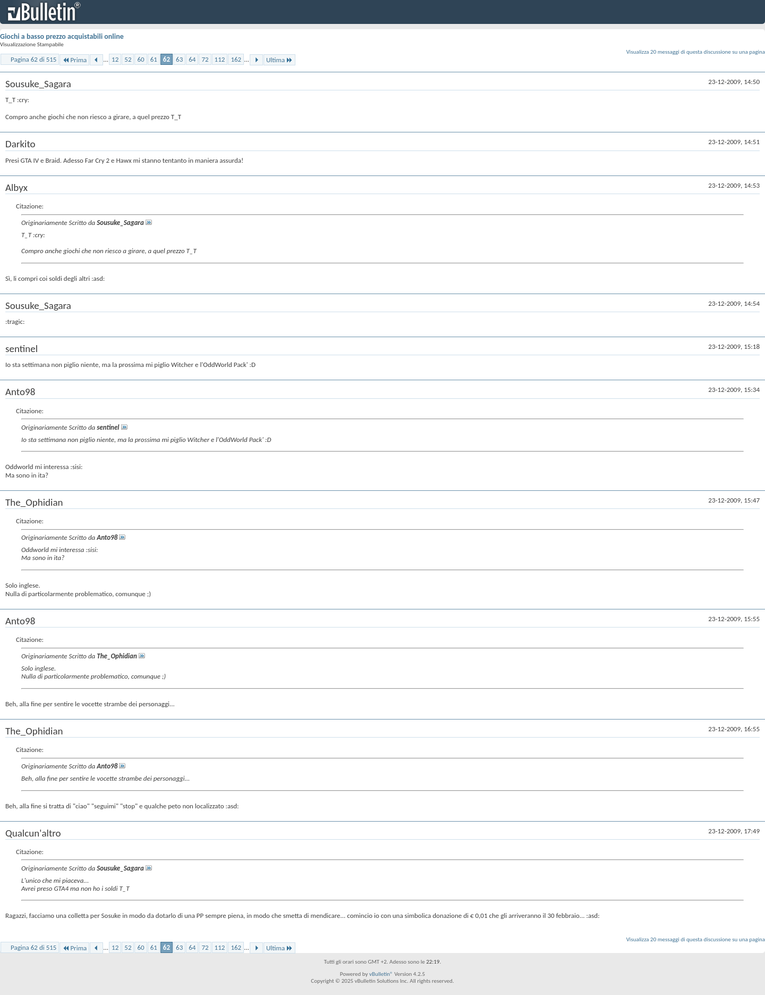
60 (140, 59)
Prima (74, 60)
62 (166, 59)
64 (192, 59)
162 (236, 59)
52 (127, 59)
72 (204, 59)
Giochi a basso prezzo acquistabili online (62, 36)
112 (220, 59)
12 (115, 59)
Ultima (279, 60)
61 (153, 59)
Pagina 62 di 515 (33, 59)
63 (179, 59)
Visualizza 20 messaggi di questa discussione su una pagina (695, 51)
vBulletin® (381, 974)
